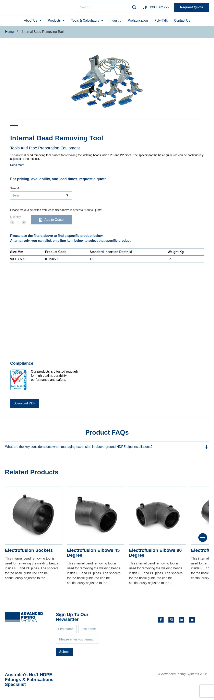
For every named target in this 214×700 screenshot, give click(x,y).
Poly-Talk (161, 22)
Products (54, 22)
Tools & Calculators (85, 22)
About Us (30, 22)
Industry (115, 22)
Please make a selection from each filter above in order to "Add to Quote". (56, 211)
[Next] (202, 539)
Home (9, 33)
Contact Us (182, 22)
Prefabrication (138, 22)
